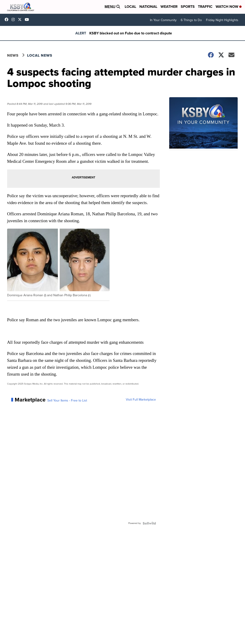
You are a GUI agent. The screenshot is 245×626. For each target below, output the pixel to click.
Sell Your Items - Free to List (67, 400)
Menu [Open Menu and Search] (112, 7)
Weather (169, 6)
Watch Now (229, 6)
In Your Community (163, 20)
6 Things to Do (191, 20)
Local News (39, 55)
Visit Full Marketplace (141, 399)
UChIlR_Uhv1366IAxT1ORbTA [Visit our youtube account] (28, 19)
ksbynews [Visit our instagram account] (14, 19)
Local (130, 6)
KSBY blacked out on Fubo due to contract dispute (130, 33)
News (13, 55)
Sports (188, 6)
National (148, 6)
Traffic (205, 6)
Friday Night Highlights (222, 20)
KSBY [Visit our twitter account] (21, 19)
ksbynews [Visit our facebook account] (8, 19)
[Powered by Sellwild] (149, 523)
